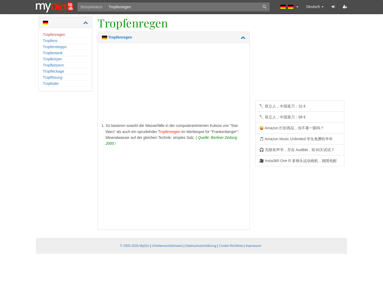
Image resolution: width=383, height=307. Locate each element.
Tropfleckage (53, 71)
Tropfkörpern (53, 65)
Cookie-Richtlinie (231, 246)
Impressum (253, 246)
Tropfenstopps (54, 47)
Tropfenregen (54, 34)
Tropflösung (52, 77)
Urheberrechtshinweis (167, 246)
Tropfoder (51, 83)
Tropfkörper (52, 59)
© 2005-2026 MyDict (134, 246)
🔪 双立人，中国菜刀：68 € (282, 117)
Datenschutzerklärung (201, 246)
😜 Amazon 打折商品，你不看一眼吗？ (291, 128)
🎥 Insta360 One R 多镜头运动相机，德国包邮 (298, 161)
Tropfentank (53, 53)
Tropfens (50, 41)
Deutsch (315, 7)
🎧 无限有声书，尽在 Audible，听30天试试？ (297, 150)
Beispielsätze (92, 7)
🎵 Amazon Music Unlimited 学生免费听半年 (296, 139)
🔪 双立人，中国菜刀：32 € (282, 106)
